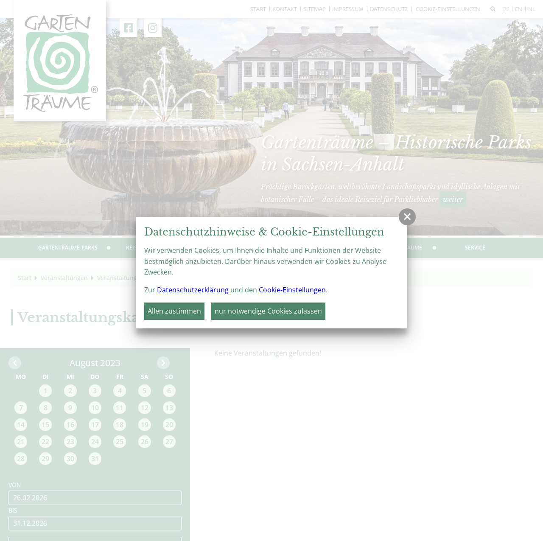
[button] (407, 216)
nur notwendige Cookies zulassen (268, 311)
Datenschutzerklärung (193, 289)
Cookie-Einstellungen (292, 289)
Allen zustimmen (174, 311)
